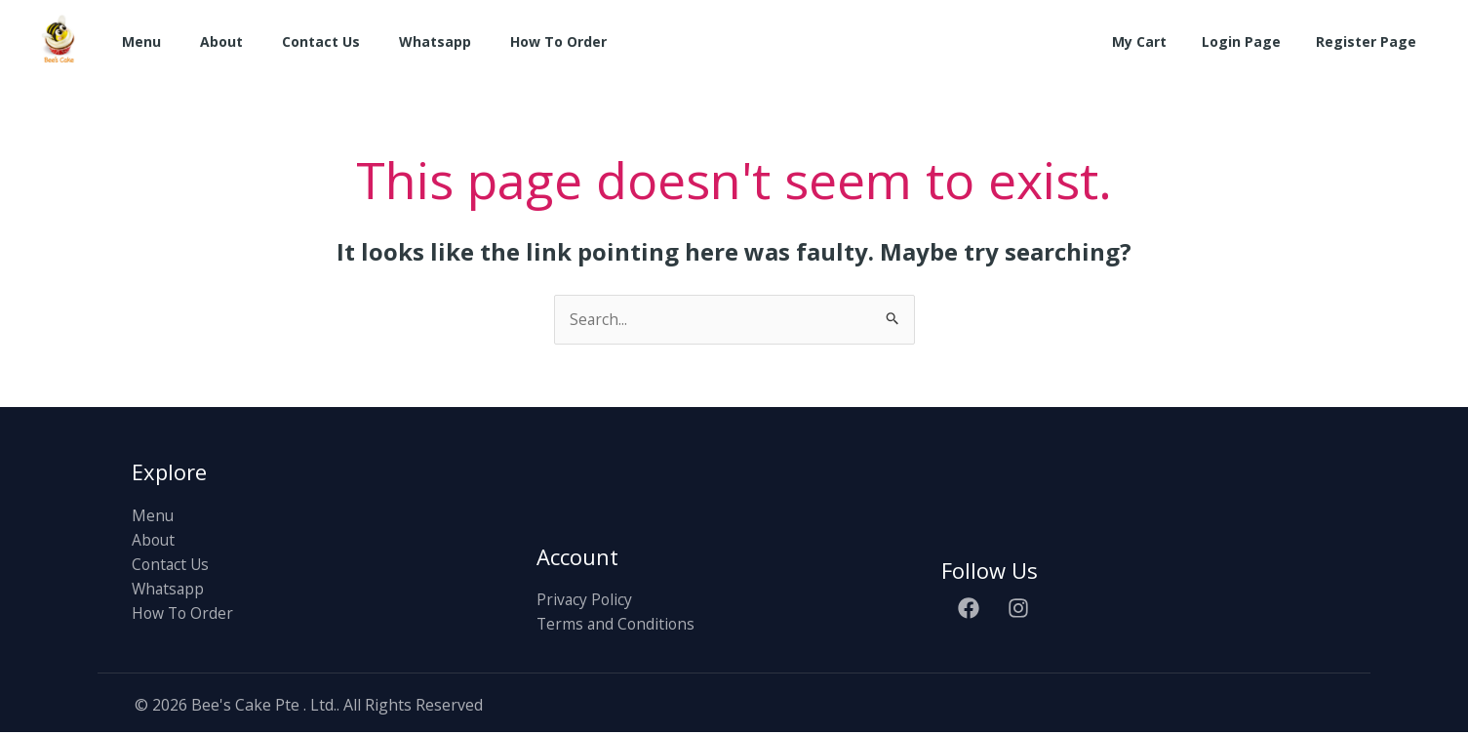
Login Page (1252, 41)
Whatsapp (435, 41)
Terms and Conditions (617, 625)
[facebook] (971, 609)
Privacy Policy (585, 600)
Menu (141, 41)
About (221, 41)
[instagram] (1021, 609)
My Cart (1158, 41)
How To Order (558, 41)
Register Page (1370, 41)
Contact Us (321, 41)
